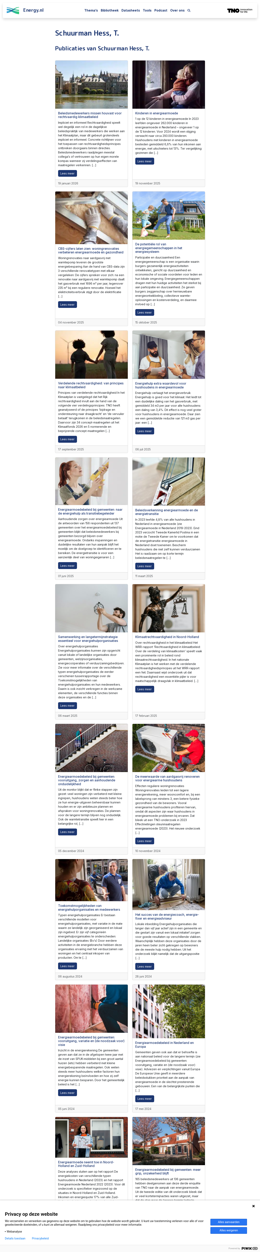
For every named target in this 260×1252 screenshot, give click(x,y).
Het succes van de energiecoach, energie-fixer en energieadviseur (167, 916)
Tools (147, 10)
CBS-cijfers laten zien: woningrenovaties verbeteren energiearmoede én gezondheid (91, 250)
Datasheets (130, 10)
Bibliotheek (110, 10)
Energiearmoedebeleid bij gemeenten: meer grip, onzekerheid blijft (168, 1171)
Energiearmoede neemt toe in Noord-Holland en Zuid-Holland (86, 1164)
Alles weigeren (229, 1230)
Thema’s (91, 10)
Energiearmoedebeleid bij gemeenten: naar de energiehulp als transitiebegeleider (90, 511)
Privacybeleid (40, 1238)
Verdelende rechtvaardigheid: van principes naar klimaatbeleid (91, 385)
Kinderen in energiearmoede (156, 113)
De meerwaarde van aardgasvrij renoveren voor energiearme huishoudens (167, 778)
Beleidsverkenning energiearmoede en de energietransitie (166, 512)
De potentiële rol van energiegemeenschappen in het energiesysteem (158, 248)
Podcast (160, 10)
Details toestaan (15, 1238)
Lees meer (67, 173)
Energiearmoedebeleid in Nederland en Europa (164, 1044)
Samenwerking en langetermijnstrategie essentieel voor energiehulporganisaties (88, 638)
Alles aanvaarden (229, 1222)
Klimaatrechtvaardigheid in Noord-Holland (167, 637)
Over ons (177, 10)
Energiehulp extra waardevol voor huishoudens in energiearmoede (160, 385)
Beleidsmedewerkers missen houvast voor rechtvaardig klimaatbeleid (90, 115)
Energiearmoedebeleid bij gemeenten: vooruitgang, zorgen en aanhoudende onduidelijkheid (86, 780)
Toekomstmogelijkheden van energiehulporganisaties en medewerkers (89, 907)
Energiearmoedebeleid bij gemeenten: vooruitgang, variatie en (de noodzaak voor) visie (91, 1041)
